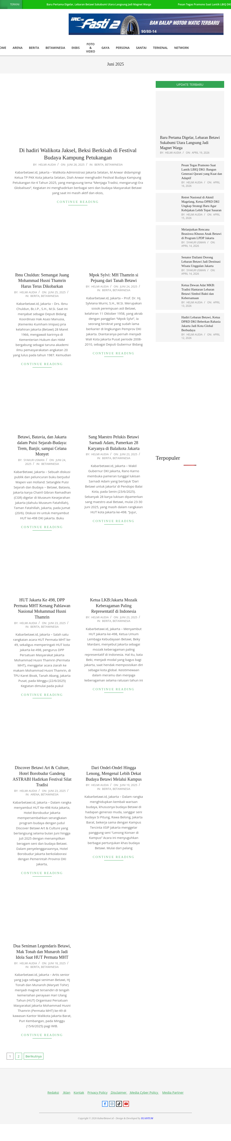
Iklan (66, 1092)
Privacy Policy (97, 1092)
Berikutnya (33, 1056)
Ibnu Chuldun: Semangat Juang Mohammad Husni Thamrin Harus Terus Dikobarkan (42, 281)
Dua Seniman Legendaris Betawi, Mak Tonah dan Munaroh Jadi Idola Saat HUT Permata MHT (42, 951)
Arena (35, 794)
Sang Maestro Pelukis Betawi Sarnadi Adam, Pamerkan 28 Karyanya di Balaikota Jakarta (114, 442)
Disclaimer (118, 1092)
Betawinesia (114, 164)
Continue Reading (78, 202)
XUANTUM (147, 1118)
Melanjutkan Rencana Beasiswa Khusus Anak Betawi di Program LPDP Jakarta (201, 234)
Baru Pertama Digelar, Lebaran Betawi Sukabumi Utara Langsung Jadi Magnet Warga (99, 4)
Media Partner (173, 1092)
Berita (99, 164)
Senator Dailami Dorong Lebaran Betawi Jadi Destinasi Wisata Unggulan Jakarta (201, 262)
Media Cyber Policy (144, 1092)
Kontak (79, 1092)
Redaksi (53, 1092)
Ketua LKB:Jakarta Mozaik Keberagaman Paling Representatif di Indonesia (113, 605)
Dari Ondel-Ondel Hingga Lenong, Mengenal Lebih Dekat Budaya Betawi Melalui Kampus (114, 773)
